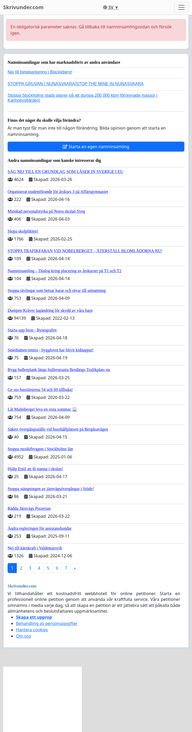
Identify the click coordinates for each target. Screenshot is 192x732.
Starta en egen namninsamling (96, 146)
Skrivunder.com (23, 7)
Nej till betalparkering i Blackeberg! (40, 72)
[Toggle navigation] (181, 7)
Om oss (23, 636)
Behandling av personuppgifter (47, 623)
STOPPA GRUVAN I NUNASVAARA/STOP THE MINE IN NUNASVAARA (76, 84)
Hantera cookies (32, 630)
